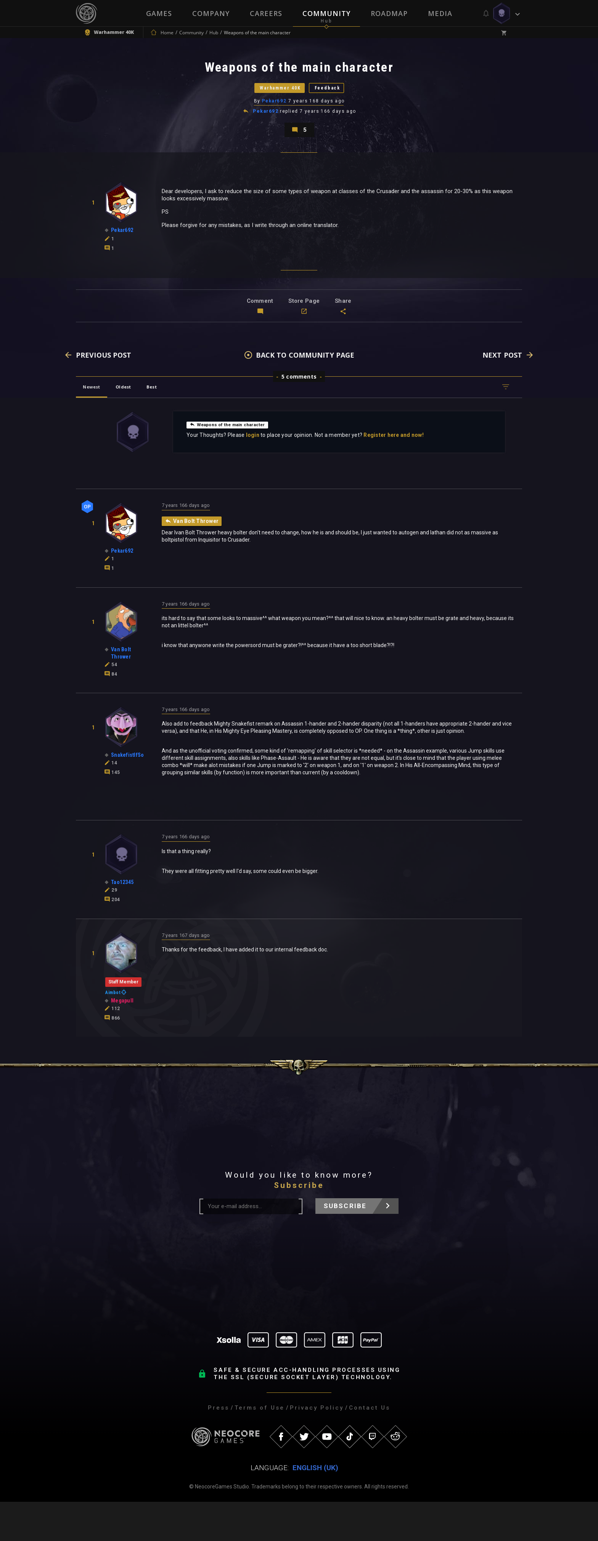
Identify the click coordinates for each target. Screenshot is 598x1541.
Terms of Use (260, 1446)
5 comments (299, 412)
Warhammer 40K (270, 101)
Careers (265, 13)
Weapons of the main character (234, 459)
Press (218, 1446)
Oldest (137, 422)
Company (210, 13)
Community (326, 13)
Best (173, 422)
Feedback (343, 101)
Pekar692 (274, 120)
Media (441, 13)
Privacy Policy (317, 1446)
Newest (96, 422)
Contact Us (369, 1446)
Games (158, 13)
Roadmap (389, 13)
